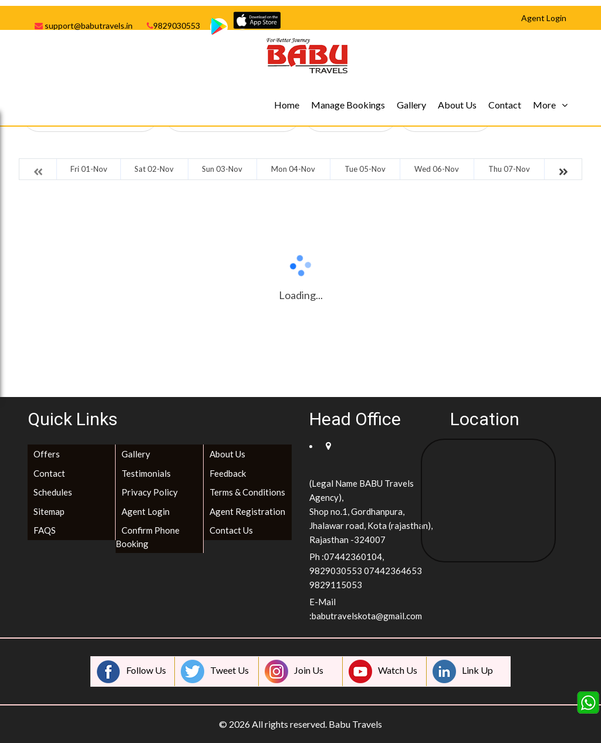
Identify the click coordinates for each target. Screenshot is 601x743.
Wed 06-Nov (436, 169)
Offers (46, 454)
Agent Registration (247, 511)
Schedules (52, 492)
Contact (504, 104)
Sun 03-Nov (222, 169)
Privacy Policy (149, 492)
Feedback (228, 473)
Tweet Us (215, 671)
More (544, 104)
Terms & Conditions (247, 492)
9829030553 (173, 25)
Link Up (463, 671)
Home (286, 104)
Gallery (411, 104)
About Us (457, 104)
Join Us (294, 671)
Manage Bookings (348, 104)
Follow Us (131, 671)
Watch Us (383, 671)
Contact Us (231, 530)
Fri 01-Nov (88, 169)
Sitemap (49, 511)
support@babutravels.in (84, 25)
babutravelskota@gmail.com (367, 615)
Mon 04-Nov (293, 169)
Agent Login (145, 511)
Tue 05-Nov (365, 169)
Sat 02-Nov (154, 169)
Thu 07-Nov (509, 169)
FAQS (44, 530)
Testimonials (146, 473)
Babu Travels (355, 724)
